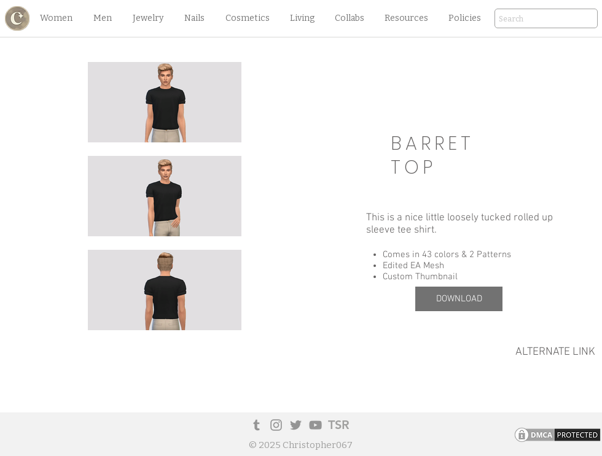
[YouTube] (315, 425)
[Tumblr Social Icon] (256, 425)
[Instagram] (276, 425)
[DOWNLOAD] (458, 299)
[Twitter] (295, 425)
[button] (55, 18)
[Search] (529, 19)
